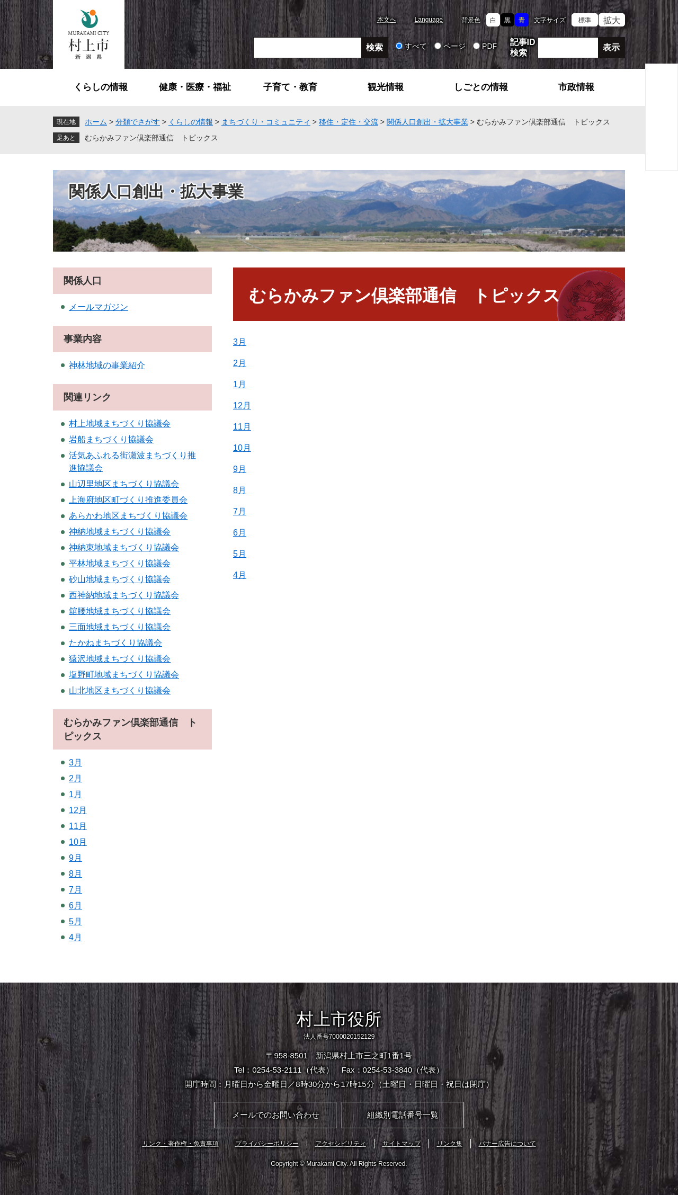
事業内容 (83, 339)
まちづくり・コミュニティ (265, 122)
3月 (239, 341)
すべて (416, 46)
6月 (239, 532)
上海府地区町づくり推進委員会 (128, 499)
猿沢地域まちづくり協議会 (120, 658)
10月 (242, 447)
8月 (239, 490)
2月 (239, 363)
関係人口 (83, 280)
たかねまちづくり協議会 (115, 642)
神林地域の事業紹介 (107, 365)
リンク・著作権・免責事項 (180, 1143)
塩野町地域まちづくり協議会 (124, 674)
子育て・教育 (290, 87)
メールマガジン (98, 306)
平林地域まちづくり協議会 (120, 563)
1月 (239, 384)
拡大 (611, 20)
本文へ (386, 19)
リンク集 (449, 1143)
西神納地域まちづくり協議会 (124, 595)
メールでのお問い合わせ (275, 1114)
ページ (454, 46)
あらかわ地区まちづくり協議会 (128, 515)
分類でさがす (137, 122)
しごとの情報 (481, 87)
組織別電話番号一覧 (403, 1114)
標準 (584, 20)
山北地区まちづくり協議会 (120, 690)
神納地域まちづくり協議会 (120, 531)
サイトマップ (401, 1143)
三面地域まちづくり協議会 (120, 626)
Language (429, 19)
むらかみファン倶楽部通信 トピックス (151, 137)
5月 (239, 553)
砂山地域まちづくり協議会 (120, 579)
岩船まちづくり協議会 (111, 439)
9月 (239, 469)
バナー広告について (507, 1143)
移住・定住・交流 (348, 122)
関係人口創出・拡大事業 (427, 122)
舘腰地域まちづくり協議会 (120, 611)
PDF (489, 46)
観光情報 (386, 87)
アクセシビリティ (340, 1143)
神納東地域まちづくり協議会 (124, 547)
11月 (242, 426)
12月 (242, 405)
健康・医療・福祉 (195, 87)
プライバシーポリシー (267, 1143)
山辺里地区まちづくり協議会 (124, 483)
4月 (239, 574)
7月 (239, 511)
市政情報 (576, 87)
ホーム (96, 122)
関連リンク (87, 397)
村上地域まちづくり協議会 (120, 423)
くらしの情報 (101, 87)
